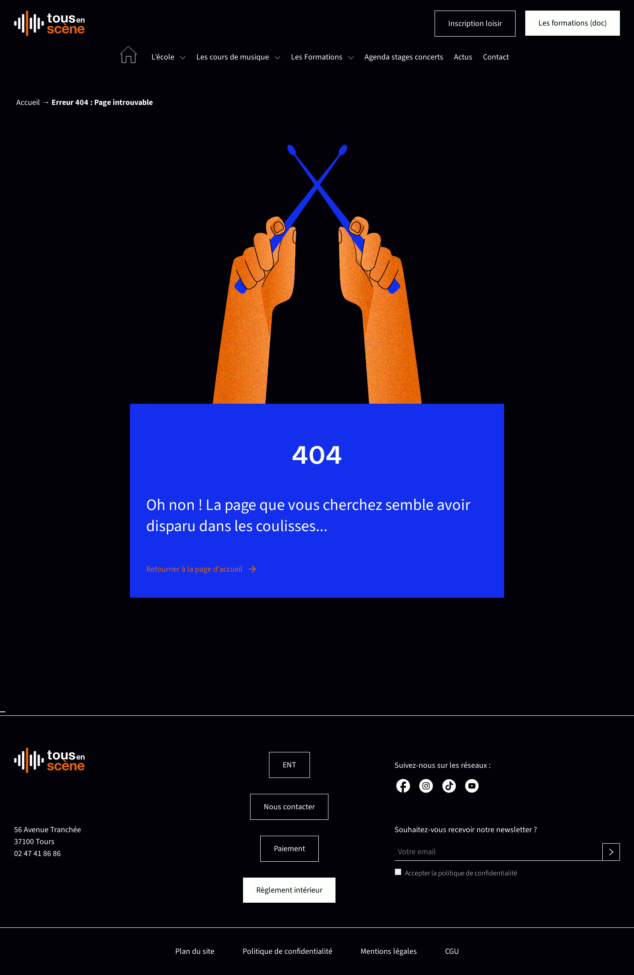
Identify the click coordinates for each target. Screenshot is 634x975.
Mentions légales (389, 951)
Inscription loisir (475, 23)
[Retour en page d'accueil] (49, 23)
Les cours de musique (232, 57)
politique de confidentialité (477, 873)
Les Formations (317, 57)
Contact (496, 57)
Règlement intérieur (289, 890)
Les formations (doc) (572, 23)
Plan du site (194, 951)
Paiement (289, 848)
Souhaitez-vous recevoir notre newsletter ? (465, 829)
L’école (162, 57)
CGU (452, 951)
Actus (463, 57)
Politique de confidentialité (287, 951)
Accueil (28, 102)
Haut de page (2, 711)
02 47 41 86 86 (37, 853)
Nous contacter (289, 806)
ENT (289, 764)
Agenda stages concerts (404, 57)
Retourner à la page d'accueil (202, 569)
